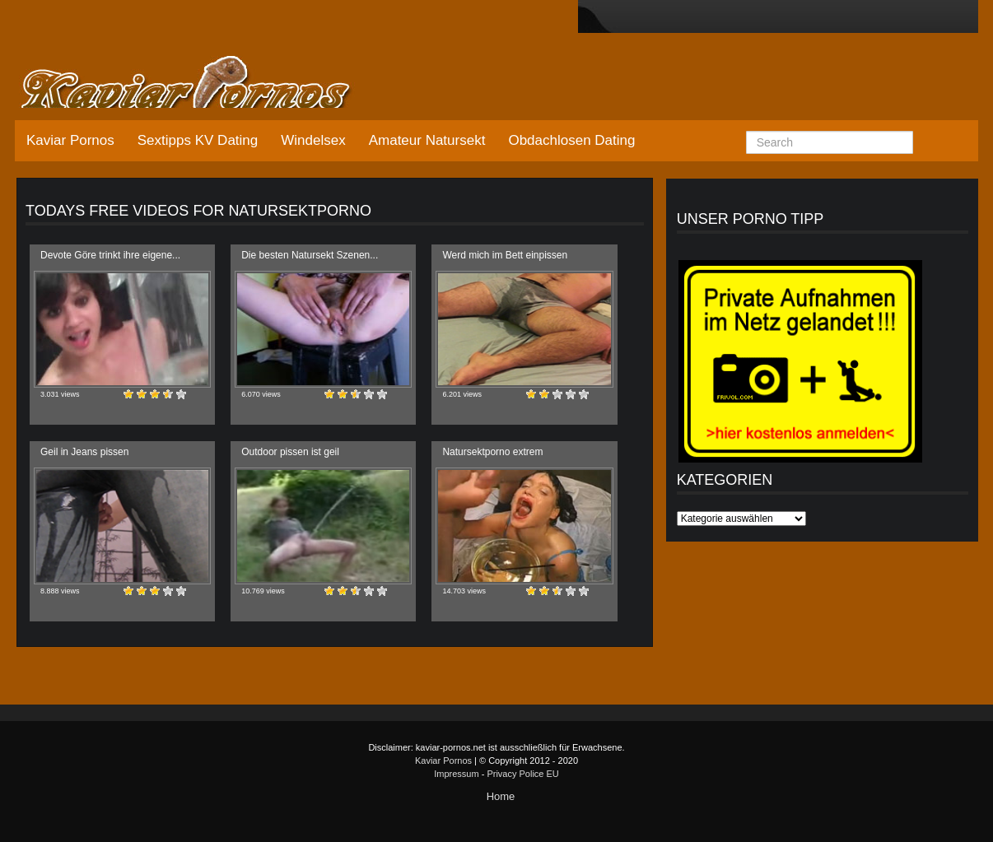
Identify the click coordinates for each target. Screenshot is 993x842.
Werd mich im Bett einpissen (504, 255)
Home (501, 796)
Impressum (456, 774)
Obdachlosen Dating (571, 140)
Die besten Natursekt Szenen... (309, 255)
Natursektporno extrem (492, 452)
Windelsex (313, 140)
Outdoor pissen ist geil (290, 452)
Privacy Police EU (522, 774)
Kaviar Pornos (70, 140)
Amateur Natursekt (427, 140)
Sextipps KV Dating (198, 140)
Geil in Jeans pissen (84, 452)
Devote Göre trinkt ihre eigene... (110, 255)
